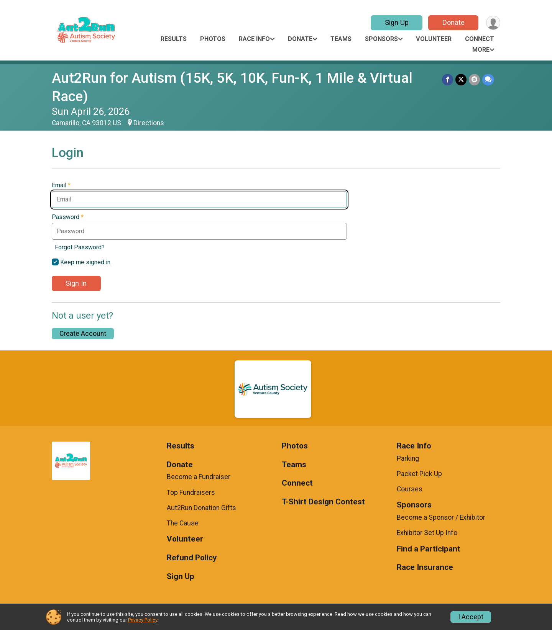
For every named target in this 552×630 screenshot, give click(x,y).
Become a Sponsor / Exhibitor (441, 517)
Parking (408, 458)
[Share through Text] (488, 79)
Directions (148, 123)
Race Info (254, 39)
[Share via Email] (474, 79)
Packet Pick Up (419, 474)
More (481, 49)
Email (61, 185)
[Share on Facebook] (447, 79)
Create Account (82, 333)
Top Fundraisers (191, 492)
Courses (409, 489)
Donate (453, 22)
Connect (479, 39)
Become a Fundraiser (198, 477)
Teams (341, 39)
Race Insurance (425, 567)
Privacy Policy (142, 620)
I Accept (470, 617)
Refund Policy (192, 557)
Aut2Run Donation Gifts (201, 508)
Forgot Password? (80, 247)
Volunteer (434, 39)
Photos (212, 39)
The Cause (183, 523)
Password (68, 217)
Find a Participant (428, 549)
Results (174, 39)
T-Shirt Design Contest (323, 501)
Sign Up (397, 22)
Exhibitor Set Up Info (427, 533)
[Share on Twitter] (461, 79)
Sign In (76, 283)
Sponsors (381, 39)
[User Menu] (493, 23)
